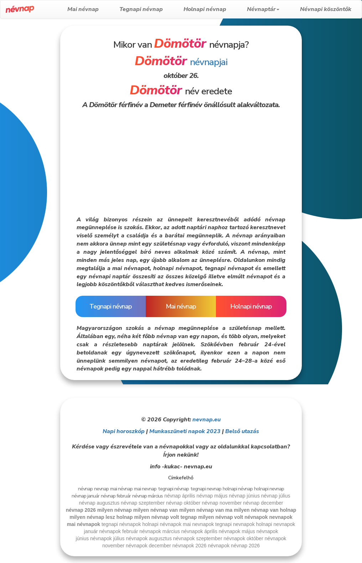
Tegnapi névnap (141, 9)
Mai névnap (83, 9)
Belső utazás (242, 431)
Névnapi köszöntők (325, 9)
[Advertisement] (29, 132)
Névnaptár (263, 9)
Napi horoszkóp (124, 431)
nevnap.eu (206, 419)
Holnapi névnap (204, 9)
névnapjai (181, 62)
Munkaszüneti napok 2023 (185, 431)
